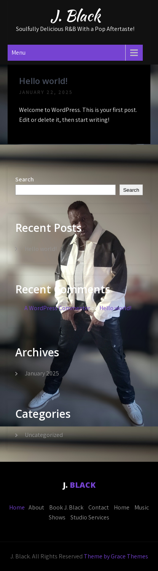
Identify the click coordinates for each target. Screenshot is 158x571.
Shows (57, 517)
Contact (98, 507)
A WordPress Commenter (57, 308)
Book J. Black (66, 507)
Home (17, 507)
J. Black (75, 15)
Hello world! (43, 80)
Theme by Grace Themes (116, 556)
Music (141, 507)
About (36, 507)
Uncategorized (44, 435)
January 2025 (42, 373)
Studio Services (89, 517)
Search (24, 179)
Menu (18, 53)
